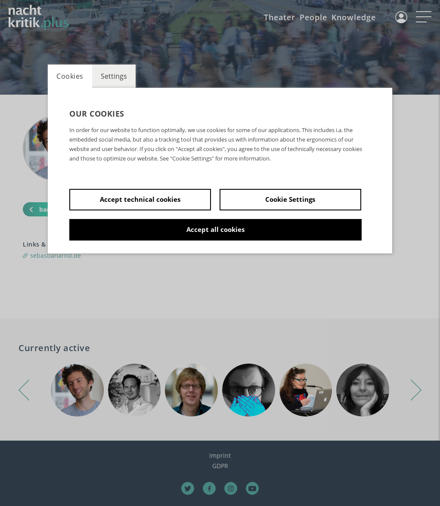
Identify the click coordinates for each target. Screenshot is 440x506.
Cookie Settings (290, 199)
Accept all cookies (215, 229)
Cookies (70, 76)
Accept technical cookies (140, 199)
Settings (114, 76)
